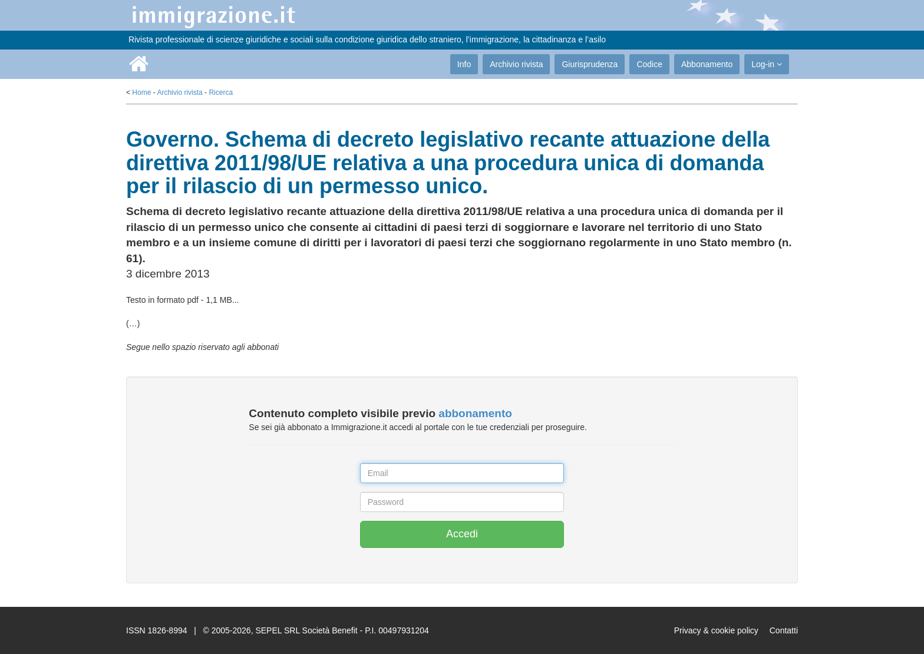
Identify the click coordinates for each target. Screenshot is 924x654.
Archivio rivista (516, 64)
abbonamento (475, 413)
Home (141, 92)
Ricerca (221, 92)
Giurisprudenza (590, 64)
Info (464, 64)
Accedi (462, 534)
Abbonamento (706, 64)
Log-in (766, 64)
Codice (649, 64)
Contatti (784, 630)
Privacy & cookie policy (716, 630)
